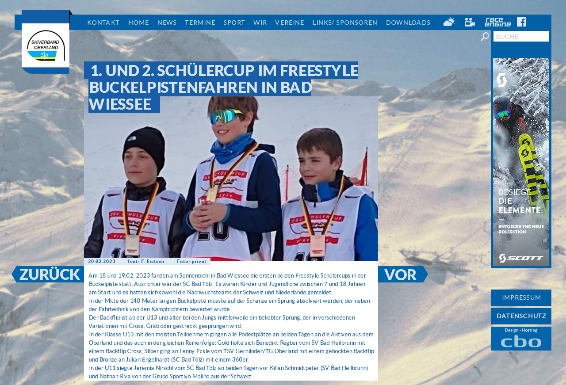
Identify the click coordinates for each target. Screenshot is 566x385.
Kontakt (103, 22)
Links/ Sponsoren (344, 22)
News (166, 22)
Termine (200, 22)
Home (138, 22)
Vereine (289, 22)
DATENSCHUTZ (521, 316)
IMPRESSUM (521, 297)
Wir (260, 22)
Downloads (408, 22)
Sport (234, 22)
